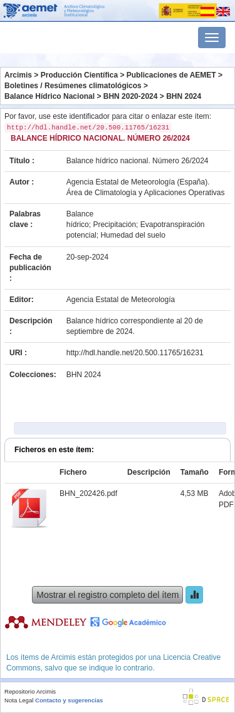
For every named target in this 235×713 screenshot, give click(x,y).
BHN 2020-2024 (130, 96)
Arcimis (18, 75)
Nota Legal (18, 700)
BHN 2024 (183, 96)
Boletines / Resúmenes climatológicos (73, 85)
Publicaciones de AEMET (171, 75)
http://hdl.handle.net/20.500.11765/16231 (135, 352)
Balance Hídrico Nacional (49, 96)
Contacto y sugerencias (69, 700)
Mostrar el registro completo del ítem (107, 595)
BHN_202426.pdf (88, 493)
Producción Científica (79, 75)
